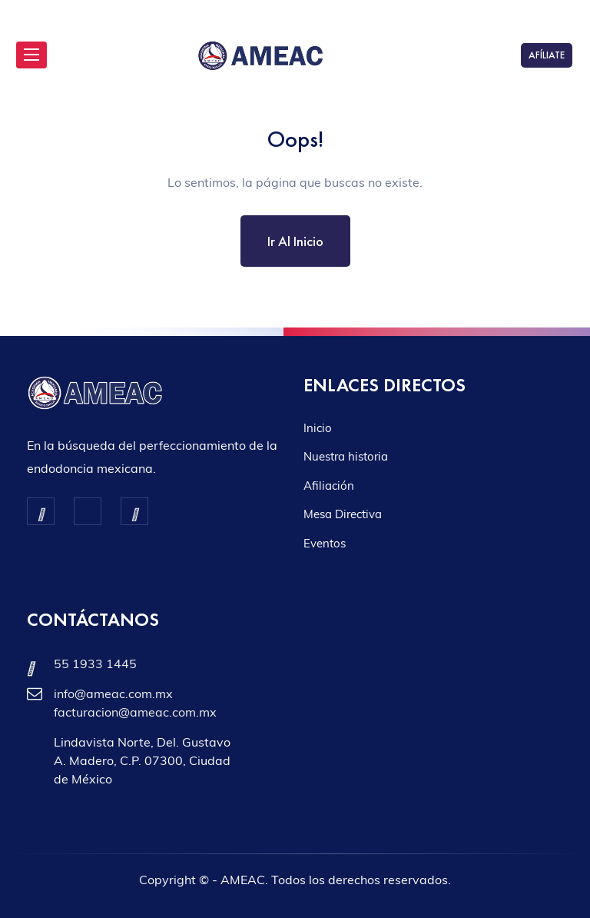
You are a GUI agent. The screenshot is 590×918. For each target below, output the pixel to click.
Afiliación (328, 485)
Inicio (317, 428)
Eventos (324, 543)
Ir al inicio (295, 241)
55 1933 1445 (95, 663)
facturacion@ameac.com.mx (135, 712)
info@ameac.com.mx (113, 693)
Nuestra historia (345, 456)
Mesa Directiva (342, 514)
